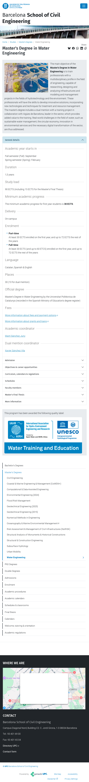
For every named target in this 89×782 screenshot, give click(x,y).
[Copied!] (85, 48)
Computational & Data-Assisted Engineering (28, 489)
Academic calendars (14, 598)
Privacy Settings (71, 779)
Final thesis (10, 612)
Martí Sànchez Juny (15, 336)
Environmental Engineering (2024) (23, 495)
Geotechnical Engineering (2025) (22, 506)
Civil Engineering (15, 478)
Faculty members (13, 388)
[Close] (83, 6)
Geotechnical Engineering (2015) (22, 512)
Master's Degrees (25, 42)
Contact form (9, 751)
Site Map (57, 774)
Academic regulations (15, 632)
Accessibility (73, 774)
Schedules (10, 381)
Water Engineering (16, 557)
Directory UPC (10, 745)
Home (4, 42)
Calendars (9, 619)
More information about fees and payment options (30, 315)
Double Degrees (12, 571)
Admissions (10, 578)
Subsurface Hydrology (17, 546)
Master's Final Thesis (14, 394)
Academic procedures (15, 591)
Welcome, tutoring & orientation (20, 625)
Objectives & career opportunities (21, 367)
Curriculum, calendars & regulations (22, 374)
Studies (13, 42)
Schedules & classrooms (17, 605)
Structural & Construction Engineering (25, 540)
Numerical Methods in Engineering (23, 517)
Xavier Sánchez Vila (15, 350)
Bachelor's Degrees (14, 465)
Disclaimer (51, 779)
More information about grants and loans (26, 321)
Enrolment (10, 584)
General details (12, 140)
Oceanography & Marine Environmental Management (32, 523)
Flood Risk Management (18, 500)
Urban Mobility (14, 551)
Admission (10, 360)
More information (13, 401)
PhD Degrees (11, 564)
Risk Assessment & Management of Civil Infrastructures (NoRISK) (38, 529)
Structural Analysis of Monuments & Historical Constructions (36, 534)
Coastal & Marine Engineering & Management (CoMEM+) (34, 483)
